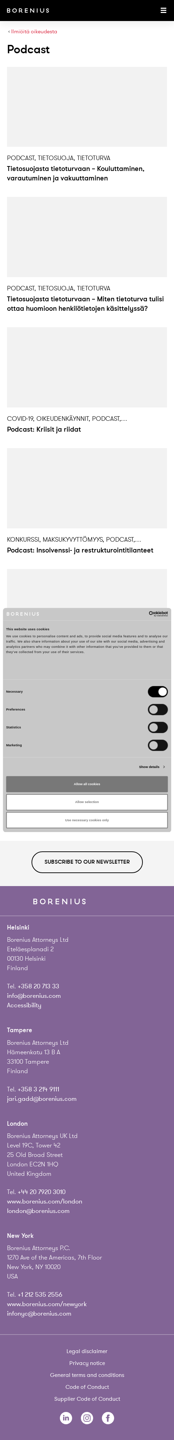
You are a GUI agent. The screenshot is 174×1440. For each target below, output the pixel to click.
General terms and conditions (87, 1375)
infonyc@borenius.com (39, 1313)
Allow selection (87, 802)
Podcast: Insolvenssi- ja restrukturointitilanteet (80, 550)
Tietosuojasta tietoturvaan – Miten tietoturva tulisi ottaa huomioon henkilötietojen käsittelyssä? (85, 303)
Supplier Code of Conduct (87, 1399)
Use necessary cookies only (87, 820)
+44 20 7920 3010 (41, 1192)
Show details (149, 767)
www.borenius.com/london (44, 1201)
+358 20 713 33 (38, 986)
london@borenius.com (38, 1211)
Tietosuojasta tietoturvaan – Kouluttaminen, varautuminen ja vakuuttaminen (76, 173)
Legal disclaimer (87, 1351)
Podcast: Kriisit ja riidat (44, 429)
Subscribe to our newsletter (87, 862)
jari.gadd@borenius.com (42, 1099)
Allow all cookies (87, 784)
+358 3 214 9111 (38, 1089)
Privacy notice (87, 1363)
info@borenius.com (34, 996)
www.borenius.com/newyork (47, 1304)
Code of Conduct (87, 1387)
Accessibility (24, 1005)
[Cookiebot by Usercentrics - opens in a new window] (137, 614)
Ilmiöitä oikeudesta (34, 31)
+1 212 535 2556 (40, 1294)
